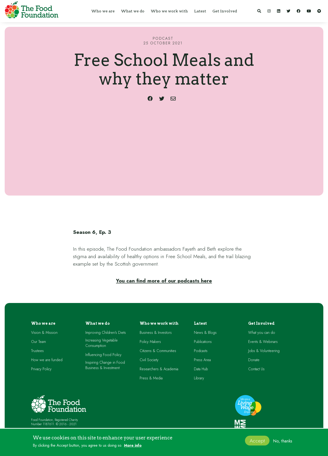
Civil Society (149, 360)
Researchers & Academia (159, 369)
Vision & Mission (44, 332)
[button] (103, 11)
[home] (30, 10)
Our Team (38, 341)
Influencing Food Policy (103, 354)
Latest (200, 323)
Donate (253, 360)
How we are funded (46, 360)
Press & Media (151, 378)
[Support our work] (319, 11)
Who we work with (159, 323)
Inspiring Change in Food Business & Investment (105, 365)
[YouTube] (308, 11)
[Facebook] (298, 11)
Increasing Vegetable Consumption (101, 343)
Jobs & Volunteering (264, 350)
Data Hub (201, 369)
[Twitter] (288, 11)
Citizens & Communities (158, 350)
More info (133, 445)
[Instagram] (269, 11)
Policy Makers (150, 341)
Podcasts (201, 350)
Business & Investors (156, 332)
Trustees (37, 350)
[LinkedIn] (279, 11)
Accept (257, 440)
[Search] (259, 11)
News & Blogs (205, 332)
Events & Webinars (263, 341)
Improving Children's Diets (105, 332)
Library (199, 378)
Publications (203, 341)
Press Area (202, 360)
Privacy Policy (41, 369)
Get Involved (261, 323)
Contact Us (256, 369)
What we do (97, 323)
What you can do (261, 332)
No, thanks (282, 441)
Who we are (43, 323)
